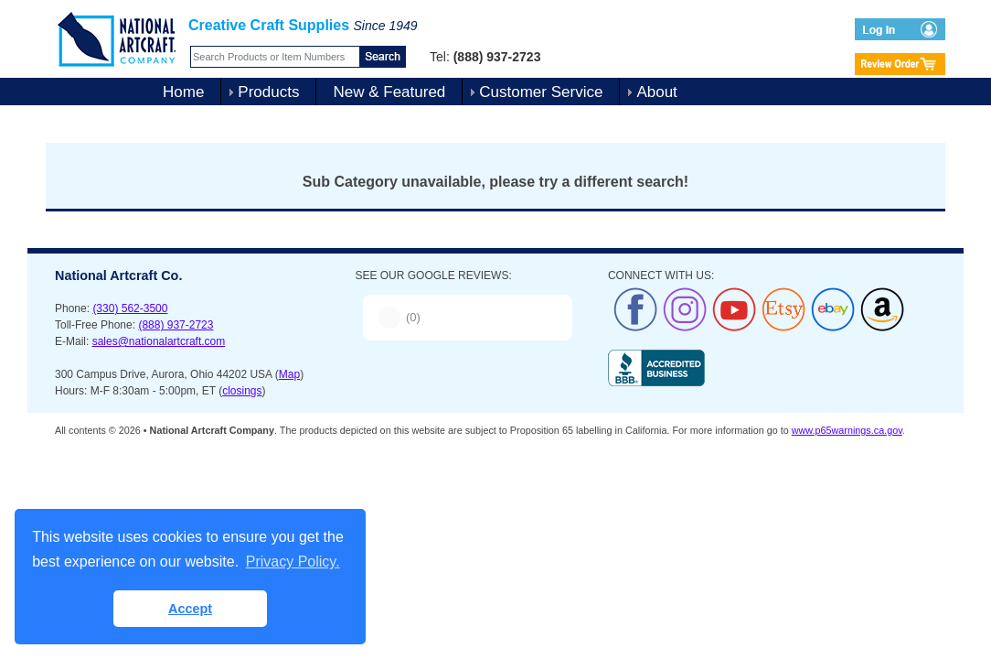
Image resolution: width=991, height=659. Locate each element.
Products (268, 92)
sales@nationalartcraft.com (159, 341)
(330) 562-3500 (129, 308)
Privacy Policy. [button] (293, 561)
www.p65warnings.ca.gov (847, 430)
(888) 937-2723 (175, 325)
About (656, 92)
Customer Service (540, 92)
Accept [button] (190, 608)
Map (289, 374)
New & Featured (389, 92)
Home (183, 92)
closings (241, 390)
